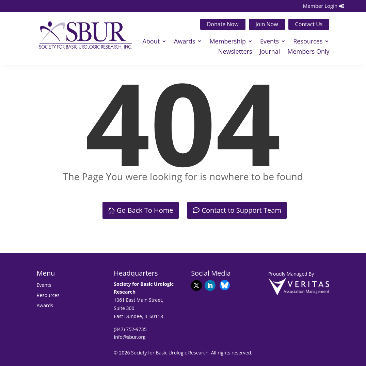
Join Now (267, 24)
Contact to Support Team (241, 210)
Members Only (308, 52)
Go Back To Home (145, 210)
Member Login (320, 5)
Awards (184, 42)
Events (269, 42)
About (151, 42)
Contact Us (309, 24)
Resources (307, 42)
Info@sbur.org (129, 337)
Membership (227, 42)
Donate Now (223, 24)
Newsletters (235, 52)
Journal (270, 52)
